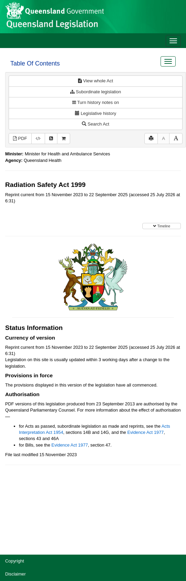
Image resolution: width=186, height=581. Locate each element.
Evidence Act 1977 (145, 432)
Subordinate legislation (95, 91)
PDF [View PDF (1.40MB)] (20, 138)
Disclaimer (15, 574)
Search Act (95, 124)
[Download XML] (38, 138)
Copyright (14, 561)
